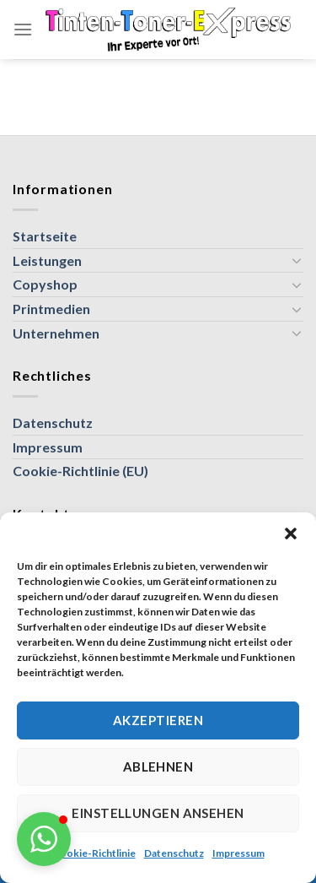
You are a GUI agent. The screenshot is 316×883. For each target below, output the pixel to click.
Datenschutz (174, 853)
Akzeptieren (158, 720)
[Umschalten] (296, 260)
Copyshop (45, 284)
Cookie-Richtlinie (94, 853)
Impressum (238, 853)
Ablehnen (158, 766)
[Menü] (23, 29)
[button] (290, 533)
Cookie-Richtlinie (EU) (80, 471)
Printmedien (51, 309)
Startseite (45, 236)
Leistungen (47, 260)
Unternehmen (56, 333)
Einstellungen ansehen (158, 813)
